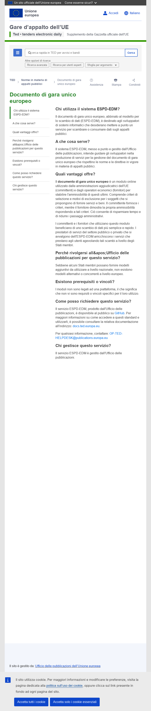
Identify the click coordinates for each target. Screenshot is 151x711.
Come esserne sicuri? (81, 2)
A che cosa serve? (24, 123)
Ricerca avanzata (37, 65)
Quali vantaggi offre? (26, 132)
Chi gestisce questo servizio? (25, 187)
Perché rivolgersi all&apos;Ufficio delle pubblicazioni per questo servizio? (28, 146)
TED (12, 80)
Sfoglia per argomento (100, 65)
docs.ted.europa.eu (86, 326)
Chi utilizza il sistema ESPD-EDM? (26, 112)
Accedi (113, 13)
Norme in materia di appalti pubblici (34, 81)
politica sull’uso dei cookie (64, 685)
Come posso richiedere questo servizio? (27, 175)
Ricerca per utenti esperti (67, 65)
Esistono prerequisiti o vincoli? (26, 162)
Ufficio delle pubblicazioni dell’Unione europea (67, 666)
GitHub (119, 313)
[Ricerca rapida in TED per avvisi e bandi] (75, 53)
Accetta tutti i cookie (31, 702)
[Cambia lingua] (132, 13)
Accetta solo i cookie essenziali (75, 702)
